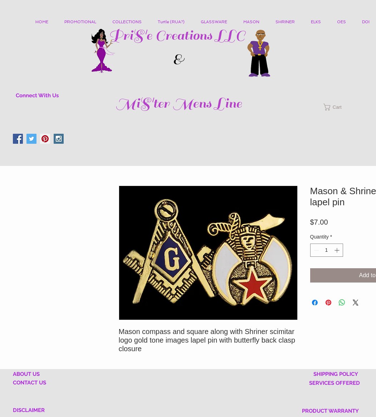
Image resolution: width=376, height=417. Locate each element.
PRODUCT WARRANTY (330, 411)
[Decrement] (315, 250)
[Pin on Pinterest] (328, 302)
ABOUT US (26, 374)
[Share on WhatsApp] (342, 302)
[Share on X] (355, 302)
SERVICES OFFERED (334, 383)
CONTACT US (29, 382)
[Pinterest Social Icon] (45, 139)
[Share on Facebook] (315, 302)
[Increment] (337, 250)
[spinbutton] (326, 250)
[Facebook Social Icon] (18, 139)
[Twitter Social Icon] (31, 139)
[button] (129, 22)
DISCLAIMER (29, 410)
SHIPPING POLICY (335, 374)
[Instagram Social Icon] (59, 139)
